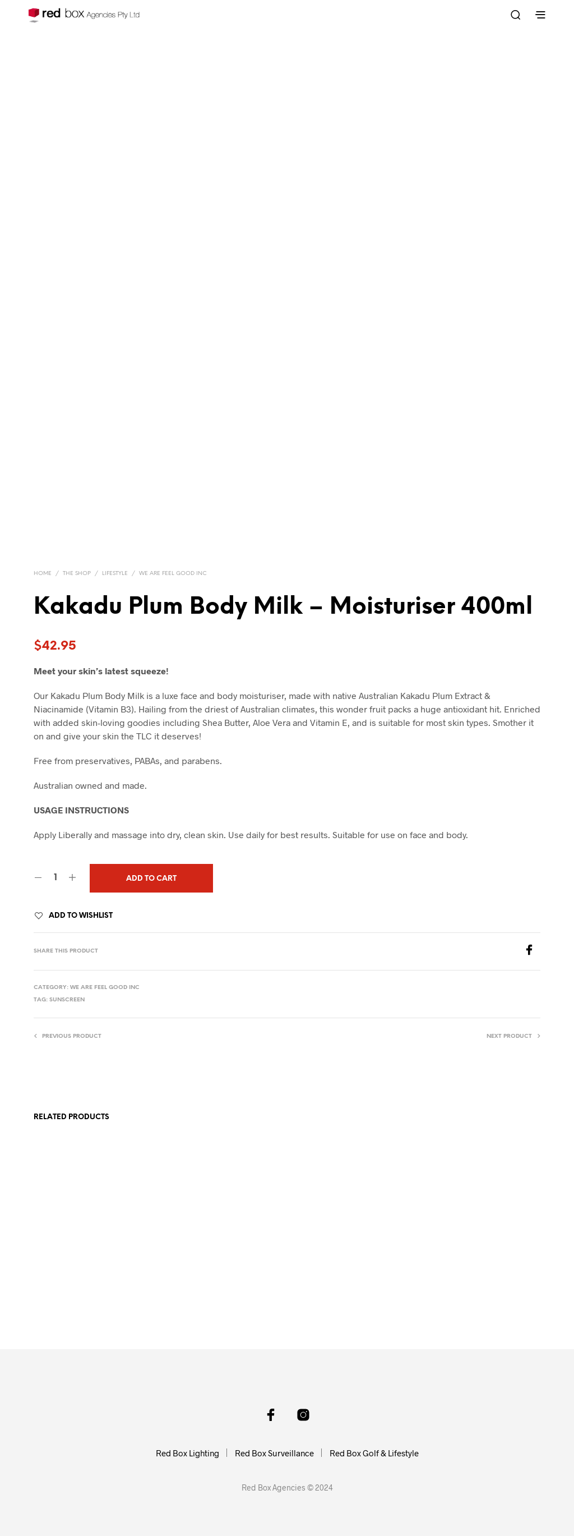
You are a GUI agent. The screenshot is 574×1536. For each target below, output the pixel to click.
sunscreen (67, 1000)
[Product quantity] (55, 878)
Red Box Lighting (187, 1453)
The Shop (77, 574)
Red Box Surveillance (274, 1453)
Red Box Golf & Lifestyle (374, 1453)
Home (43, 574)
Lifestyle (115, 574)
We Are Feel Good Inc (173, 574)
